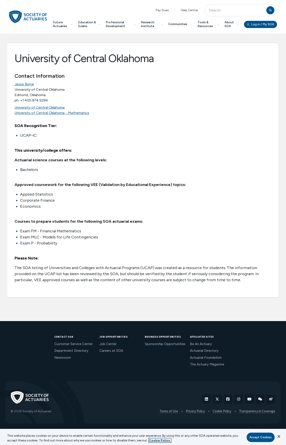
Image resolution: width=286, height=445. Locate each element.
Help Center (189, 10)
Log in (260, 24)
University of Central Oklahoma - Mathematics (52, 113)
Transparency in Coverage (257, 411)
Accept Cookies (260, 437)
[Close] (279, 436)
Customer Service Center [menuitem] (73, 344)
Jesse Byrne (24, 84)
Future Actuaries (63, 24)
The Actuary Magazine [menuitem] (207, 364)
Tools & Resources (208, 24)
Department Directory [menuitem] (71, 351)
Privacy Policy (195, 411)
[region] (143, 437)
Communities (180, 24)
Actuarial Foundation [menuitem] (206, 358)
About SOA (232, 24)
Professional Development (121, 24)
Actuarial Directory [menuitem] (204, 351)
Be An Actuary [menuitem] (201, 344)
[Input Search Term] (236, 10)
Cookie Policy (222, 411)
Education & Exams (89, 24)
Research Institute (152, 24)
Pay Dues (162, 10)
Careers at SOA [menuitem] (111, 351)
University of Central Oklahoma (40, 107)
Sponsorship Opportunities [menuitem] (165, 344)
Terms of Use (169, 411)
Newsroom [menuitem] (62, 358)
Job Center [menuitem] (108, 344)
